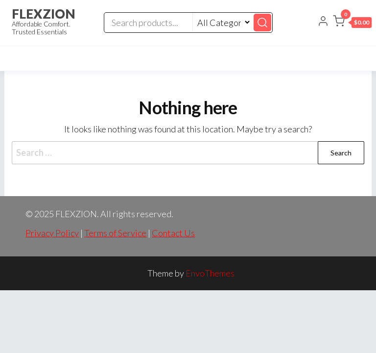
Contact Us (173, 232)
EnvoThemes (210, 273)
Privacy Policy (52, 232)
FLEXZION (43, 14)
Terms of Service (115, 232)
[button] (352, 23)
